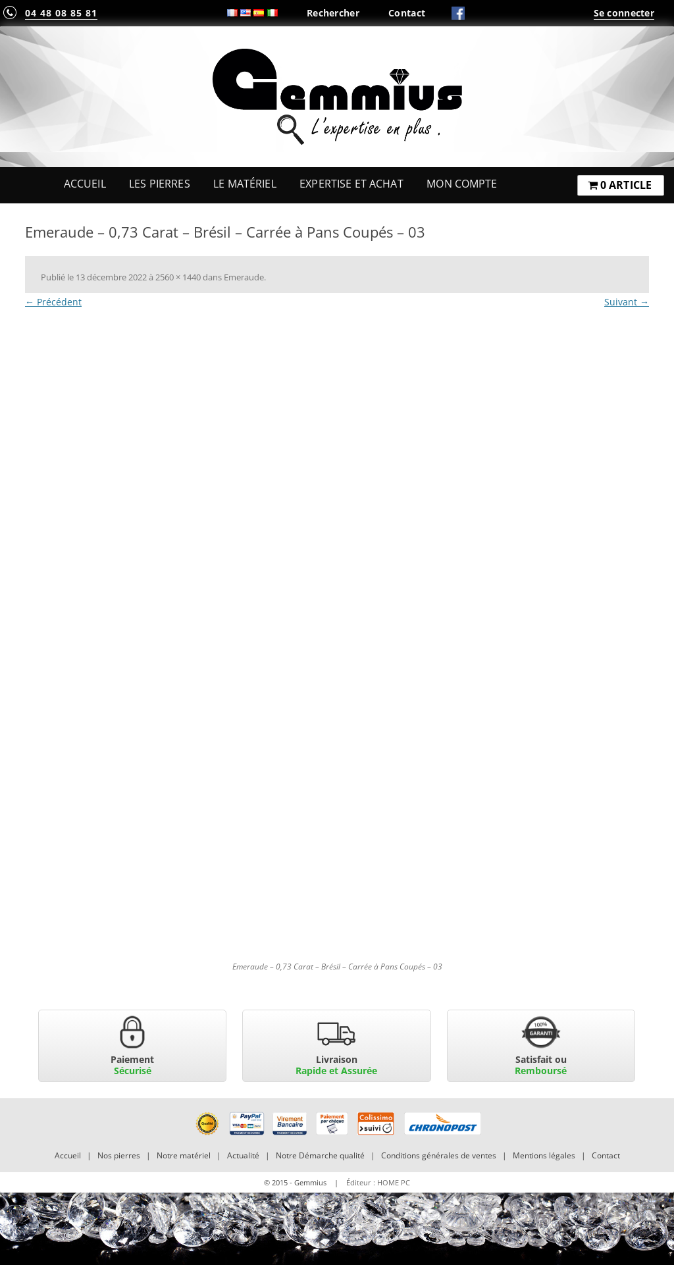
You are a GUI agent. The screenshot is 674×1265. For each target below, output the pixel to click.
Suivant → (626, 302)
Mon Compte (462, 183)
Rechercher (333, 13)
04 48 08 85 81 (61, 13)
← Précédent (53, 302)
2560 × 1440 (178, 277)
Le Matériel (244, 183)
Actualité (243, 1155)
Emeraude (244, 277)
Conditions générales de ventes (438, 1155)
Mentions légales (544, 1155)
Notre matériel (184, 1155)
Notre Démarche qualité (320, 1155)
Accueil (85, 183)
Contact (406, 13)
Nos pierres (118, 1155)
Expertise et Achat (351, 183)
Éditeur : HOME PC (378, 1182)
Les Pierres (159, 183)
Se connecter (624, 13)
